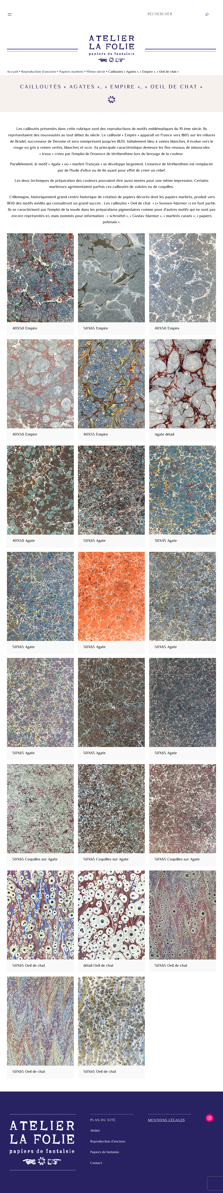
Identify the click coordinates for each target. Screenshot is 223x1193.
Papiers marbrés (71, 72)
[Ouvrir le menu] (9, 14)
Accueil (12, 72)
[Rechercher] (207, 14)
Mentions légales (166, 1120)
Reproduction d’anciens (38, 72)
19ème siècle (95, 72)
